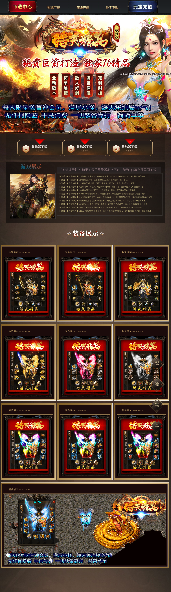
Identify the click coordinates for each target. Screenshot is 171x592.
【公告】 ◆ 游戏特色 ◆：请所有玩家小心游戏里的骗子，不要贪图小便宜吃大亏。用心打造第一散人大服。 (102, 201)
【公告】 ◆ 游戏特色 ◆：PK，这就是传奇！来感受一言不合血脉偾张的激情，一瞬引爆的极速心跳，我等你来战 (104, 211)
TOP (157, 425)
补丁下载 (112, 6)
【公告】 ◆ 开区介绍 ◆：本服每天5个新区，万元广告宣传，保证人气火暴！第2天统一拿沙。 (97, 183)
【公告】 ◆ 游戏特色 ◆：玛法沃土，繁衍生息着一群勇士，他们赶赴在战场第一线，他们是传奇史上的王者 (102, 204)
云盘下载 (132, 146)
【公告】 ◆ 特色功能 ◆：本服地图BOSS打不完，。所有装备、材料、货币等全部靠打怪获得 (96, 190)
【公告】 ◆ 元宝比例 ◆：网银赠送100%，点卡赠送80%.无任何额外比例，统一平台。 (93, 180)
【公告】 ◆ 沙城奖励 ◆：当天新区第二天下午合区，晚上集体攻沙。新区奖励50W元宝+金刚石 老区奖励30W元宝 (105, 197)
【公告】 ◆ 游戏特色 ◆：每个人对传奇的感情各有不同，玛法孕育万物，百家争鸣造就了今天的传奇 (100, 208)
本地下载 (42, 146)
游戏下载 (157, 363)
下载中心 (22, 6)
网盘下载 (157, 384)
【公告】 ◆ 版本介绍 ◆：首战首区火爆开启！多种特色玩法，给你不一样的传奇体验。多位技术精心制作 (101, 176)
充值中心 (143, 6)
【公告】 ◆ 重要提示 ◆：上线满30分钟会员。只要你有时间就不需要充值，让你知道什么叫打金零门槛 (100, 187)
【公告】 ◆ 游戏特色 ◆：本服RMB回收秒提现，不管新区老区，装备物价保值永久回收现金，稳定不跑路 (102, 194)
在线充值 (157, 404)
